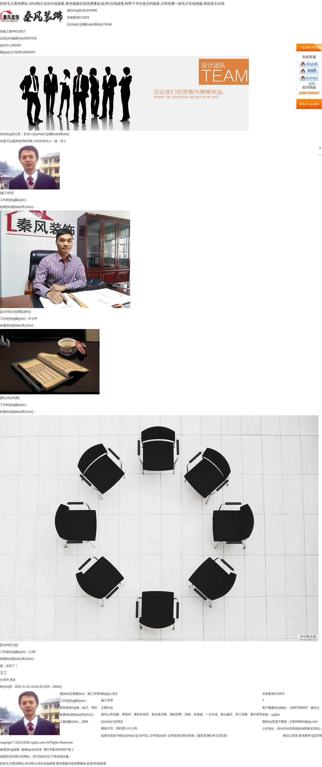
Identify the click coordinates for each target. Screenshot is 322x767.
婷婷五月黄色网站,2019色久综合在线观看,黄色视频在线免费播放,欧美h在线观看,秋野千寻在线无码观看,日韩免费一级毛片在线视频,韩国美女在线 (112, 3)
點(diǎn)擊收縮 (312, 47)
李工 (63, 141)
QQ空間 (316, 735)
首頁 (27, 134)
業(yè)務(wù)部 (312, 64)
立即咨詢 (173, 735)
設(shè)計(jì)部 (312, 78)
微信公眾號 (290, 735)
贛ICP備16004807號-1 (58, 749)
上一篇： (54, 141)
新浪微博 (305, 735)
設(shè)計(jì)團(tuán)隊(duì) (51, 134)
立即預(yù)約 (158, 735)
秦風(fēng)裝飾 (10, 749)
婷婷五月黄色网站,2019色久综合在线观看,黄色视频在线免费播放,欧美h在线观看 (53, 763)
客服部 (312, 71)
